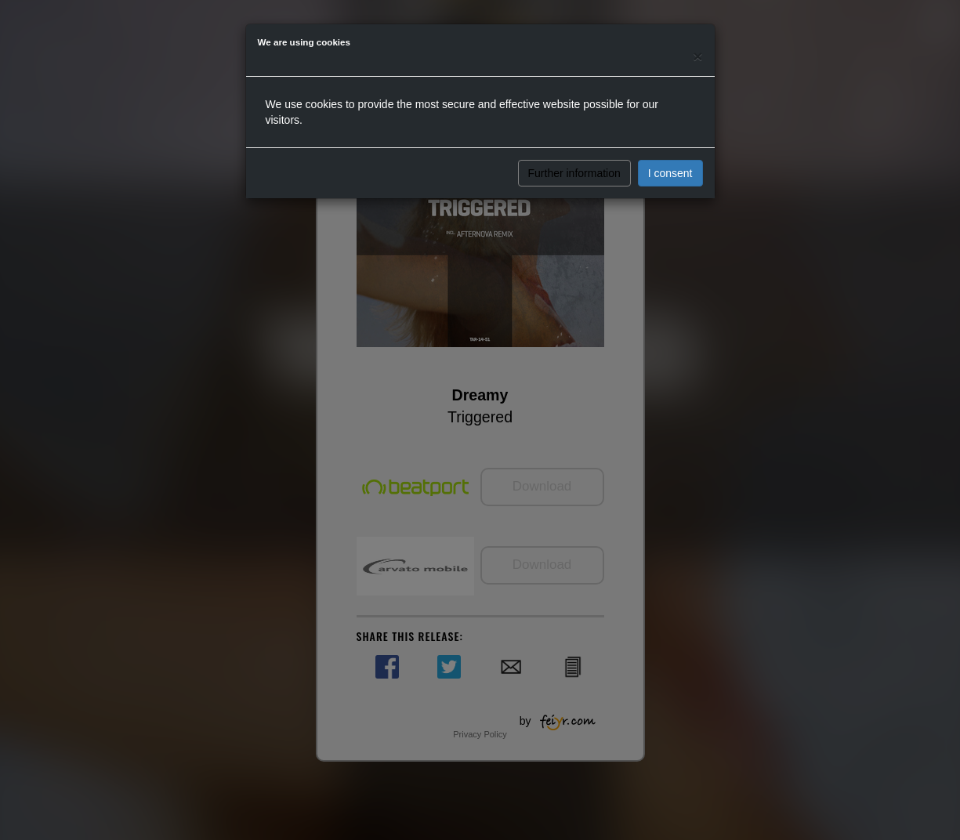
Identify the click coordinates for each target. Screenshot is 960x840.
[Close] (697, 56)
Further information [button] (574, 173)
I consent (670, 173)
